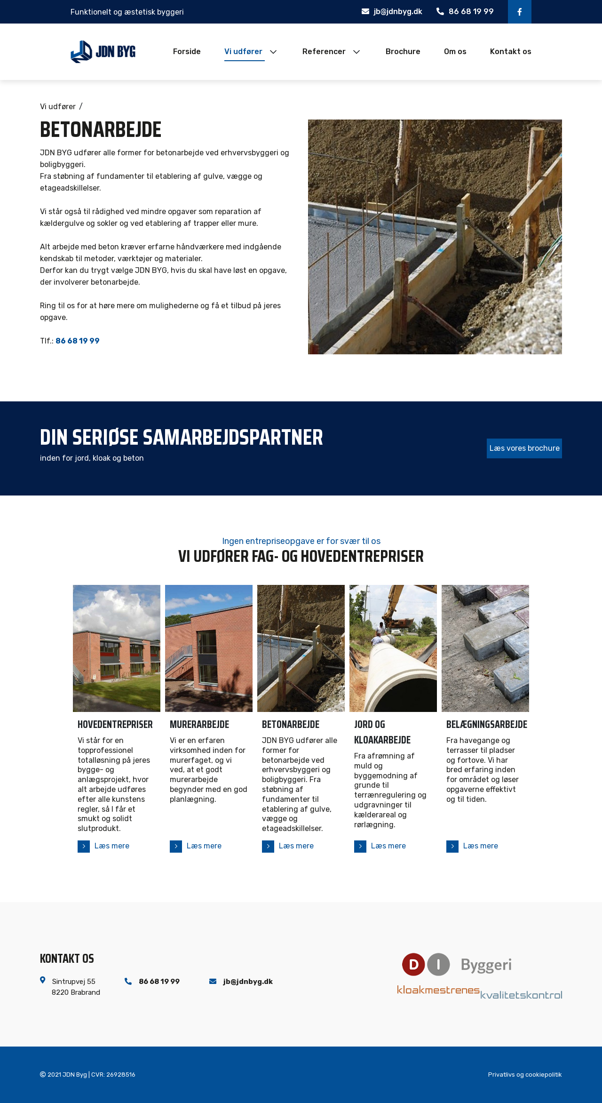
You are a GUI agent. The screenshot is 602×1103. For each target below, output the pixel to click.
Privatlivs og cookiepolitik (525, 1075)
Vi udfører (58, 106)
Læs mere (112, 845)
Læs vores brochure (525, 448)
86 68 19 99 (465, 11)
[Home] (103, 51)
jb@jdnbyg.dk (392, 11)
